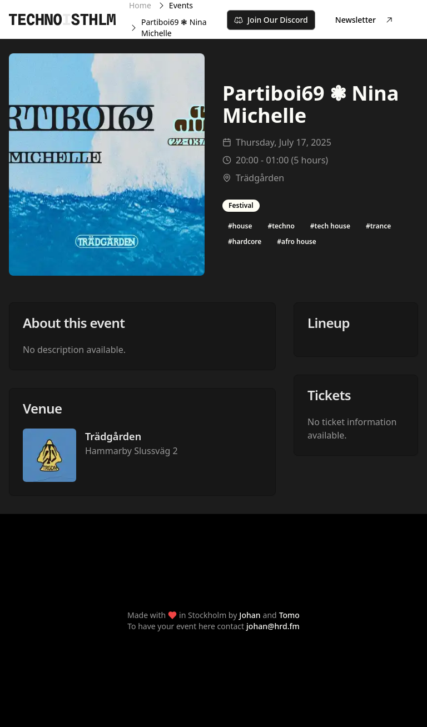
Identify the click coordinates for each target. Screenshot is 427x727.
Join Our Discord (271, 19)
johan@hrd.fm (273, 626)
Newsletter (364, 19)
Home (140, 5)
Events (181, 5)
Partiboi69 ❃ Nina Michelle (174, 27)
